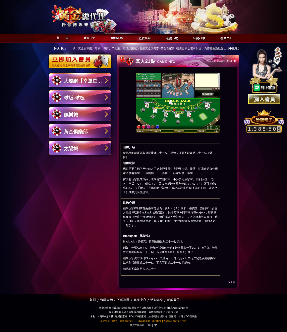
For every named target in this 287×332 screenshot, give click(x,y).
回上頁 (231, 282)
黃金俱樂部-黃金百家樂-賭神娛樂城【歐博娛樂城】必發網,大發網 (143, 312)
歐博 (111, 316)
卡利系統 (102, 316)
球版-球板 (74, 97)
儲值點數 (116, 37)
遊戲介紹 (143, 37)
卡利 (92, 316)
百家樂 (172, 316)
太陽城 (71, 148)
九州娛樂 (153, 316)
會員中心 (88, 37)
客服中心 (225, 37)
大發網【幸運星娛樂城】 (83, 83)
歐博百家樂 (121, 316)
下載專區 (123, 300)
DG (131, 316)
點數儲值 (173, 300)
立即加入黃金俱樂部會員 (81, 59)
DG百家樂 (140, 316)
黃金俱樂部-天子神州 (90, 16)
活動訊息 (198, 37)
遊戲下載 (170, 37)
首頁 (61, 37)
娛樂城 (71, 114)
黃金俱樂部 (76, 131)
